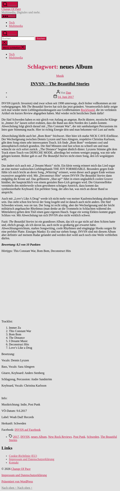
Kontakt (14, 462)
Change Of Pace (11, 9)
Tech (12, 22)
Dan (68, 92)
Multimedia (16, 25)
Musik (60, 75)
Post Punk (79, 436)
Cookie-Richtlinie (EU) (23, 455)
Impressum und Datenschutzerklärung (31, 459)
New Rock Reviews (60, 436)
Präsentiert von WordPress (17, 481)
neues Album (39, 436)
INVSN (25, 436)
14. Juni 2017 (66, 96)
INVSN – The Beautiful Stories (60, 83)
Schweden (93, 436)
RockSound (88, 109)
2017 (16, 436)
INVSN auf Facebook (28, 429)
